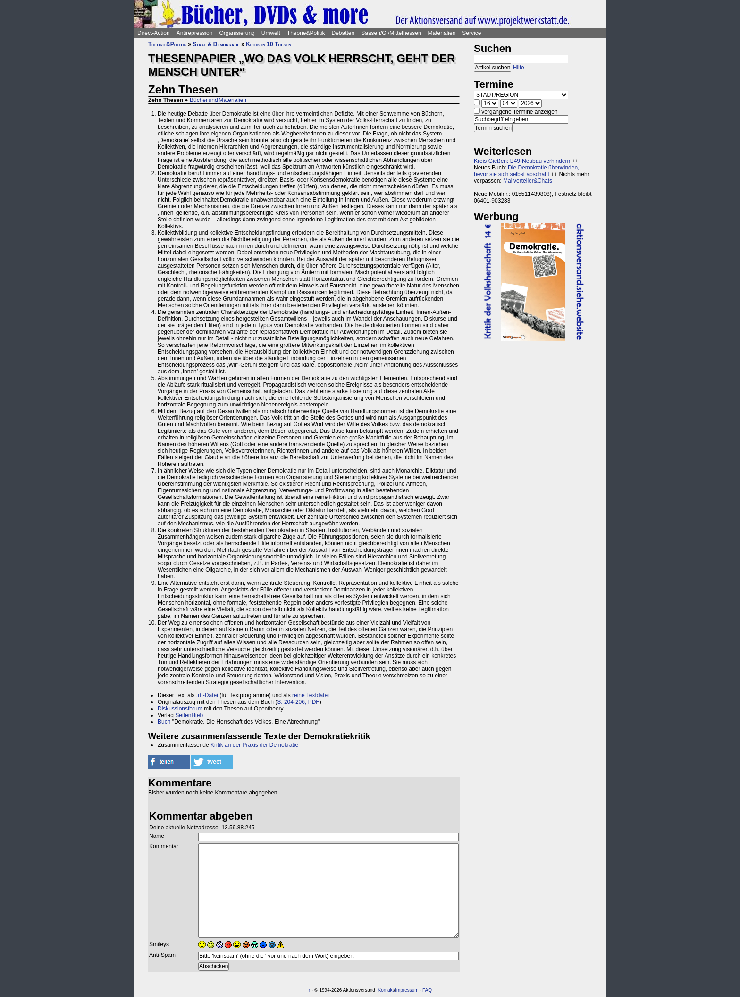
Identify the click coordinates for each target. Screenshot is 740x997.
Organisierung (236, 33)
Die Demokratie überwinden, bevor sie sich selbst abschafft (526, 170)
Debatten (343, 33)
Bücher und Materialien (218, 100)
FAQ (427, 990)
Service (471, 33)
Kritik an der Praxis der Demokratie (254, 745)
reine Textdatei (310, 695)
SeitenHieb (189, 715)
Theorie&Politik (306, 33)
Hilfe (518, 67)
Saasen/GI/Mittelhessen (391, 33)
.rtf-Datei (207, 695)
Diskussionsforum (180, 708)
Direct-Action (153, 33)
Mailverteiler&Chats (527, 180)
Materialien (442, 33)
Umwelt (270, 33)
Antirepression (195, 33)
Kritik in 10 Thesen (268, 44)
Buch (164, 721)
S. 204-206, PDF (298, 702)
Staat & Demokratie (216, 44)
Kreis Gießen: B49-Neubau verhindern (522, 161)
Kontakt (386, 990)
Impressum (406, 990)
